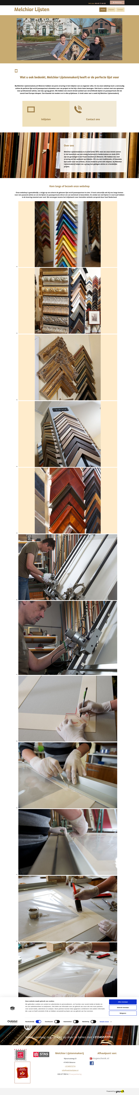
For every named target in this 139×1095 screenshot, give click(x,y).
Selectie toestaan (123, 1077)
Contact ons (93, 119)
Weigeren (123, 1083)
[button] (117, 2)
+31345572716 (70, 1066)
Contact (120, 9)
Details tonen (104, 1091)
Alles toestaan (123, 1071)
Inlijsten (111, 9)
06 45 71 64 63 (100, 3)
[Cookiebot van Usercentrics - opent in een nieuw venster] (12, 1091)
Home (103, 9)
